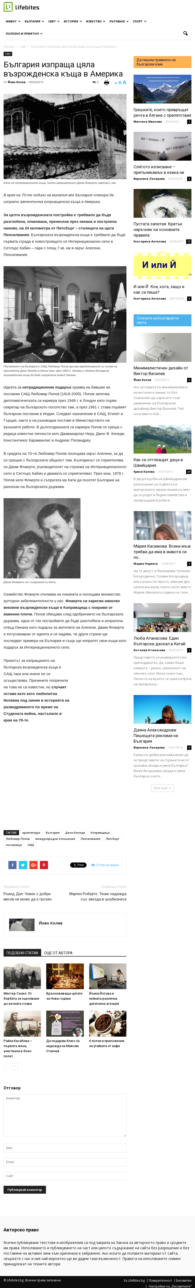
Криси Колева (144, 471)
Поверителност (160, 1280)
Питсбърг (112, 839)
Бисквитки (183, 1280)
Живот (13, 21)
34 (188, 471)
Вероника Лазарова (149, 179)
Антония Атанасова (149, 650)
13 (188, 241)
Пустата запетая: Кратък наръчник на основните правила (158, 229)
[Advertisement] (101, 684)
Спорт (140, 21)
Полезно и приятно (24, 33)
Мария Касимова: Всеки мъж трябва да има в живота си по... (162, 552)
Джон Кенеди (75, 832)
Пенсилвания (90, 839)
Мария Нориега (146, 563)
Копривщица (100, 832)
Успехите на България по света (158, 320)
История (73, 21)
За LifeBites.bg (134, 1280)
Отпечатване (105, 864)
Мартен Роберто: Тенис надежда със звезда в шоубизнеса (97, 896)
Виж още (162, 788)
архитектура (31, 832)
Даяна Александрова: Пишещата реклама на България (156, 735)
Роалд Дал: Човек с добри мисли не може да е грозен (28, 896)
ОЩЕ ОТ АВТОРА (58, 953)
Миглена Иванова (148, 121)
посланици (14, 845)
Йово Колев (16, 82)
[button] (185, 34)
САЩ (30, 845)
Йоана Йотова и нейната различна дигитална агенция (104, 998)
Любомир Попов (18, 839)
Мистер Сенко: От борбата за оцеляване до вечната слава (21, 998)
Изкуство (95, 21)
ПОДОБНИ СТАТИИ (22, 953)
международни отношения (55, 839)
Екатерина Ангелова (150, 241)
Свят (54, 21)
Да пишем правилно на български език (156, 62)
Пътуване (119, 21)
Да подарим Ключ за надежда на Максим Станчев (62, 1046)
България (34, 21)
